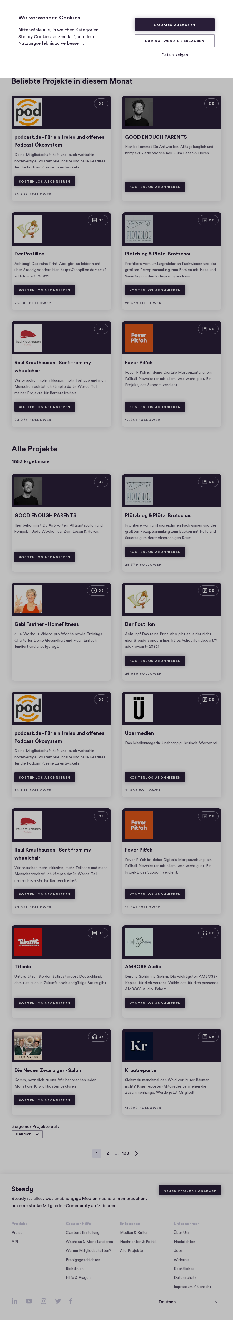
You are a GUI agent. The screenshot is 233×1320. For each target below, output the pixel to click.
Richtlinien (75, 1269)
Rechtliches (184, 1269)
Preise (17, 1233)
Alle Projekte (131, 1251)
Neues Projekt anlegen (190, 1190)
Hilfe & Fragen (78, 1278)
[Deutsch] (188, 1302)
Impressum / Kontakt (192, 1287)
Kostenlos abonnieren (45, 181)
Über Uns (182, 1233)
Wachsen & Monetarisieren (89, 1242)
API (15, 1242)
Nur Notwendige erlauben (174, 41)
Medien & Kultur (134, 1233)
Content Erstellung (82, 1233)
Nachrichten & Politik (138, 1242)
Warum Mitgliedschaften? (88, 1251)
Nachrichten (184, 1242)
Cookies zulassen (174, 24)
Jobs (180, 1251)
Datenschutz (185, 1278)
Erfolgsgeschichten (83, 1260)
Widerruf (181, 1260)
